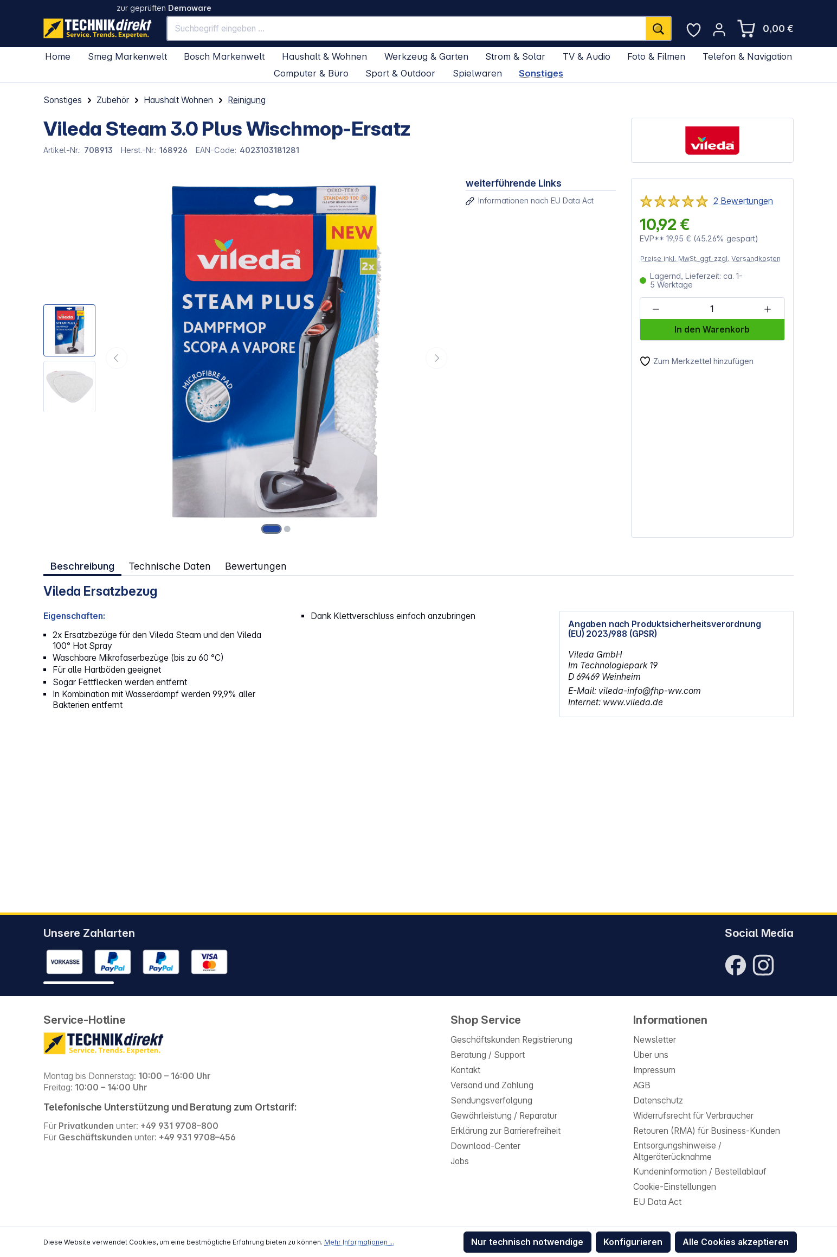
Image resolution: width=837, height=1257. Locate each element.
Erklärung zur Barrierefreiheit (505, 1131)
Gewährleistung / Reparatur (503, 1116)
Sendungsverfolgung (491, 1100)
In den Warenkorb (712, 329)
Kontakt (465, 1070)
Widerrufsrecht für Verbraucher (693, 1116)
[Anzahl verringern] (656, 309)
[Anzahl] (712, 309)
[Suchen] (659, 28)
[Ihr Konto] (719, 29)
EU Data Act (657, 1202)
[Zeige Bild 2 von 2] (287, 529)
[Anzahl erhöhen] (768, 309)
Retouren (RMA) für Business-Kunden (706, 1131)
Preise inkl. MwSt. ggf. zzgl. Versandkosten (710, 258)
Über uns (650, 1055)
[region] (246, 358)
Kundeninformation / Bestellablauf (700, 1171)
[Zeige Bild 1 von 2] (271, 529)
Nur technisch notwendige (527, 1242)
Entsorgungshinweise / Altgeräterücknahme (677, 1151)
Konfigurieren (632, 1242)
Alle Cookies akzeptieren (736, 1242)
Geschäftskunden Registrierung (511, 1040)
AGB (642, 1085)
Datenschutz (658, 1100)
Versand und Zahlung (491, 1085)
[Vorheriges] (116, 358)
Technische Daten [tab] (169, 566)
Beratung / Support (487, 1055)
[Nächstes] (436, 358)
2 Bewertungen (743, 201)
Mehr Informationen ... (359, 1242)
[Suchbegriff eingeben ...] (406, 28)
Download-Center (485, 1146)
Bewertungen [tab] (256, 566)
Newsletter (654, 1040)
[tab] (82, 566)
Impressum (654, 1070)
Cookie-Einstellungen (674, 1187)
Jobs (459, 1161)
